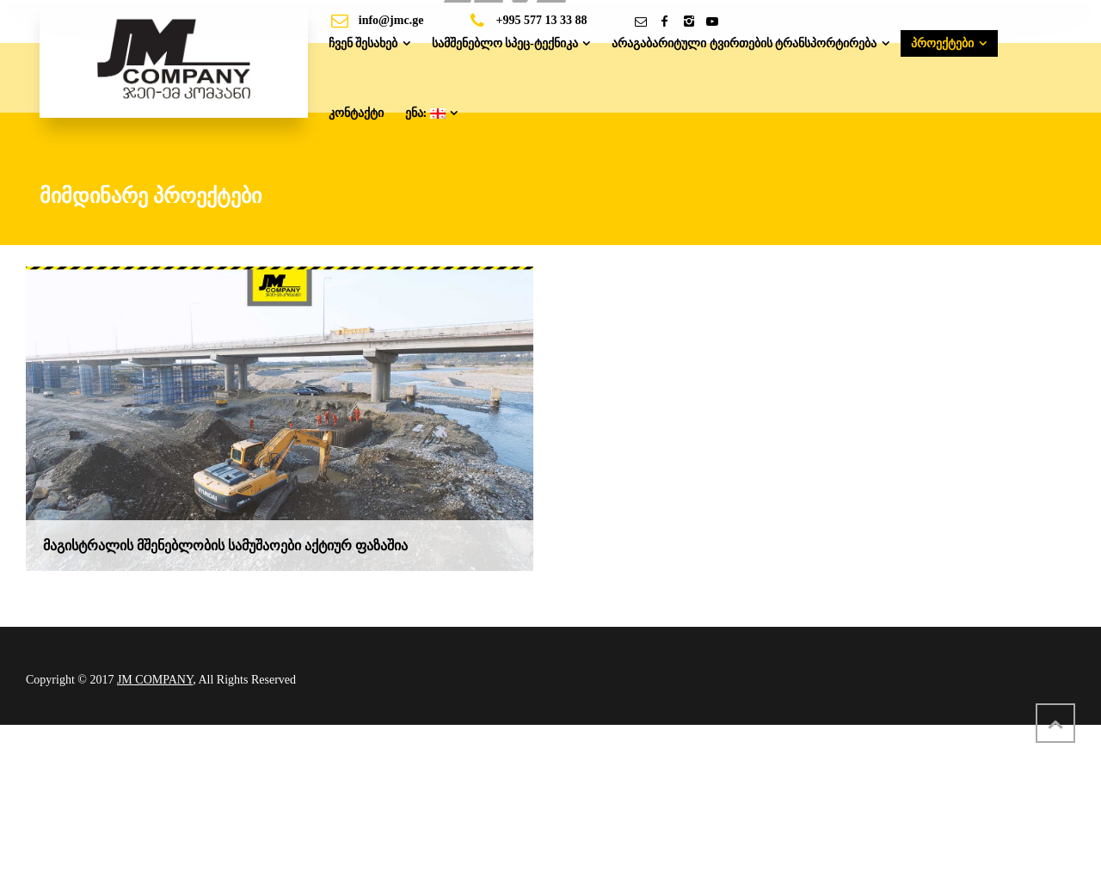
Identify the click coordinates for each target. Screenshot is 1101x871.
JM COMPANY (155, 679)
